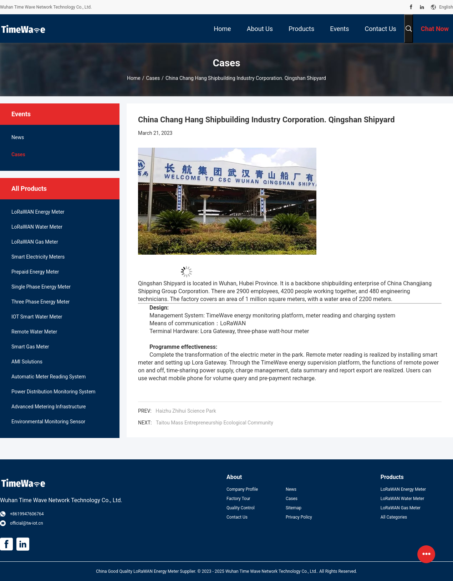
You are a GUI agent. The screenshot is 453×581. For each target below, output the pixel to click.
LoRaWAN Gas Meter (34, 242)
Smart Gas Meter (30, 347)
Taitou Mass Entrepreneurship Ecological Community (214, 422)
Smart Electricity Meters (38, 257)
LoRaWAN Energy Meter (38, 212)
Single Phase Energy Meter (41, 287)
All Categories (394, 517)
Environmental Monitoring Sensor (48, 421)
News (17, 137)
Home (134, 78)
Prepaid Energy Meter (35, 272)
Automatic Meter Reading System (48, 376)
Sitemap (293, 507)
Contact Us (237, 517)
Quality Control (240, 507)
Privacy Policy (299, 517)
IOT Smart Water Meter (36, 317)
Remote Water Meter (34, 332)
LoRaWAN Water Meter (36, 227)
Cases (153, 78)
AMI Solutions (26, 362)
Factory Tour (238, 498)
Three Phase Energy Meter (40, 302)
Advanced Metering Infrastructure (48, 406)
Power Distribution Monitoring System (53, 391)
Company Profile (242, 489)
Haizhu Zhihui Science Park (186, 411)
